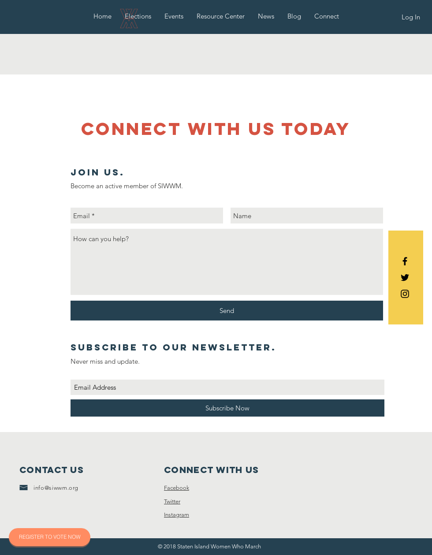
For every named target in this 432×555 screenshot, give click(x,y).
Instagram (176, 514)
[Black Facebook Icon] (404, 261)
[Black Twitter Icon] (404, 277)
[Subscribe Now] (227, 408)
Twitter (172, 501)
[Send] (227, 310)
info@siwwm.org (56, 487)
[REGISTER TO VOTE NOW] (49, 537)
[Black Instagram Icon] (404, 293)
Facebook (176, 487)
